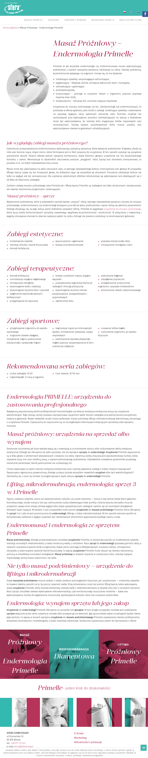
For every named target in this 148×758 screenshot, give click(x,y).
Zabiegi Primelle (33, 20)
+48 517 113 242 (18, 743)
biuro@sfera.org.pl (23, 746)
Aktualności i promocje (88, 742)
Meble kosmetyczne (130, 20)
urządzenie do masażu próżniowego (122, 209)
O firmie (79, 733)
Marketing (80, 737)
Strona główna (10, 27)
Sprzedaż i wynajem (75, 20)
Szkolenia (53, 20)
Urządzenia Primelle (102, 20)
